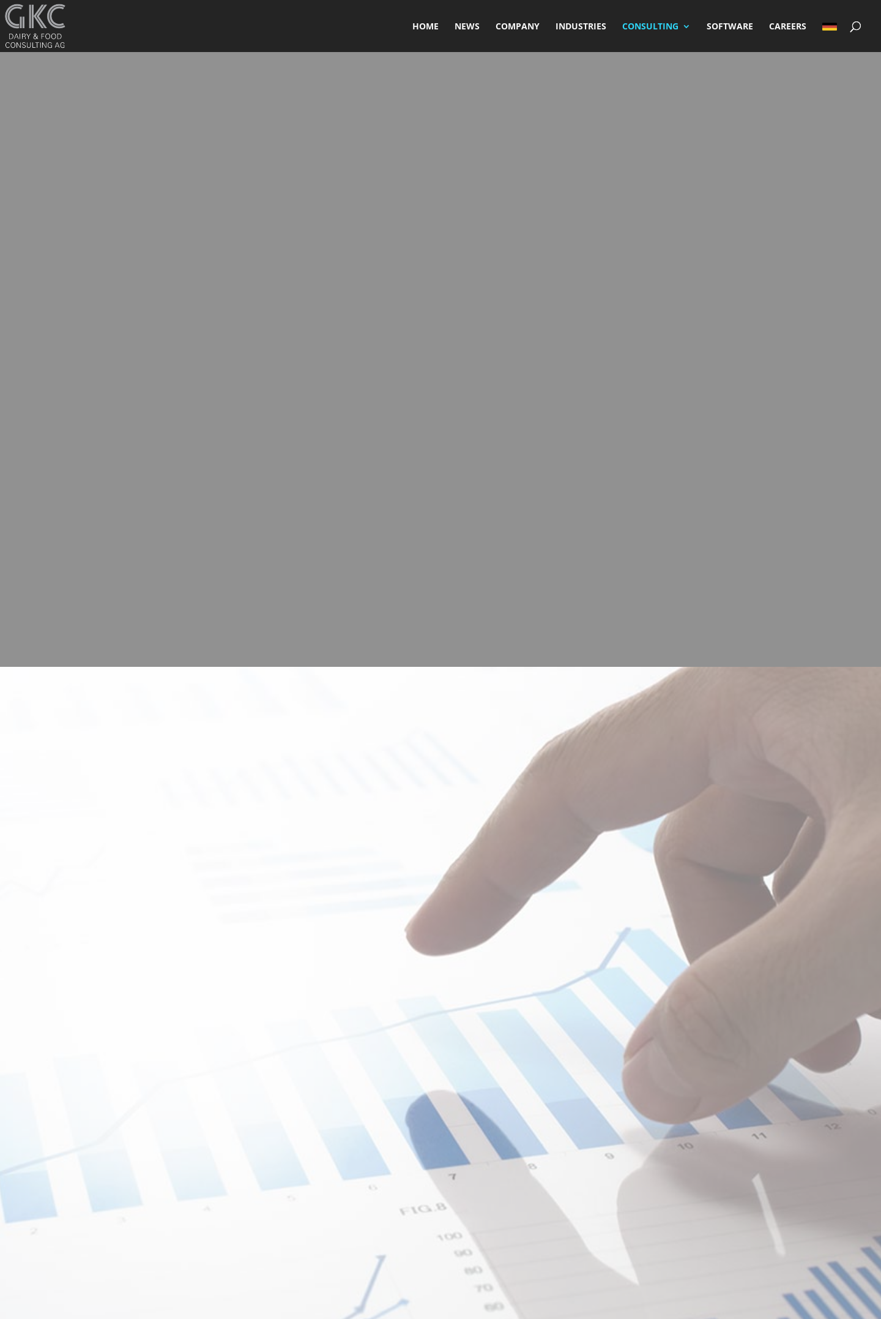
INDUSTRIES (581, 27)
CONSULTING (650, 27)
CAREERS (787, 27)
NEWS (467, 27)
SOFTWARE (730, 27)
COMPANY (518, 27)
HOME (425, 27)
